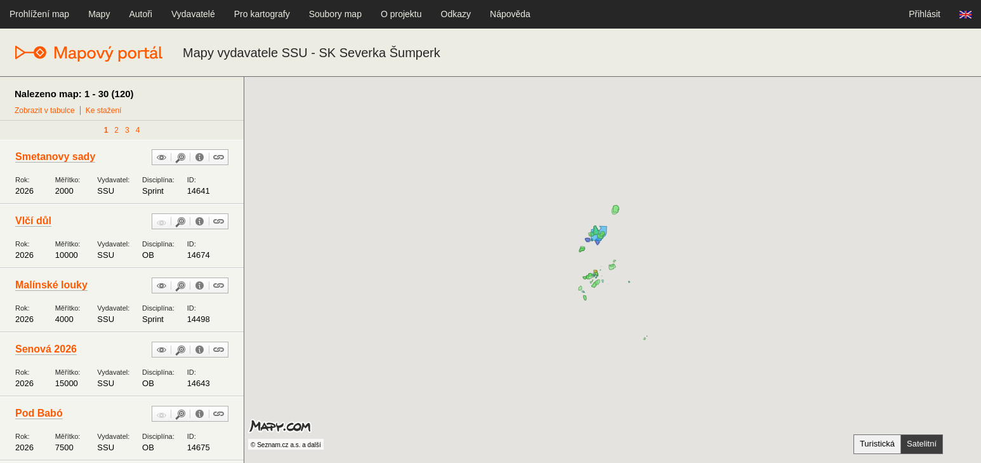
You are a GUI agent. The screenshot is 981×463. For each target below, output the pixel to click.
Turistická (877, 443)
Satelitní (922, 443)
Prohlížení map (39, 14)
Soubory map (335, 14)
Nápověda (510, 14)
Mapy (99, 14)
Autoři (140, 14)
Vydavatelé (193, 14)
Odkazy (456, 14)
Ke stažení (104, 110)
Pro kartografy (262, 14)
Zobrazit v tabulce (45, 110)
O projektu (401, 14)
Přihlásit (924, 14)
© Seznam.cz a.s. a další (286, 444)
